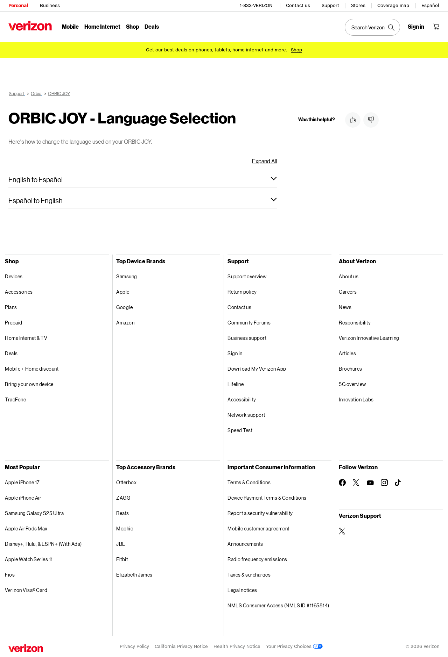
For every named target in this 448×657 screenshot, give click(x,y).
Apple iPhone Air (23, 498)
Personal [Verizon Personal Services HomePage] (18, 5)
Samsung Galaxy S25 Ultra (34, 513)
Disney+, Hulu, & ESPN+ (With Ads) (43, 544)
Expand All (264, 161)
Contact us (298, 5)
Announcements (245, 544)
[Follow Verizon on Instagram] (384, 482)
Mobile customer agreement (258, 528)
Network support (246, 415)
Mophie (124, 528)
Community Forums (249, 323)
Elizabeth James (134, 575)
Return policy (242, 292)
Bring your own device (29, 384)
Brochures (350, 369)
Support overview (246, 276)
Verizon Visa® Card (26, 590)
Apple (123, 292)
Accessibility (241, 399)
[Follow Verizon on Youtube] (370, 482)
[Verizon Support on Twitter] (342, 531)
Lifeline (235, 384)
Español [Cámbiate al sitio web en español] (430, 5)
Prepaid (13, 323)
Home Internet (102, 26)
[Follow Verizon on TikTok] (398, 482)
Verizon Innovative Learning (369, 338)
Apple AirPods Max (26, 528)
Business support (246, 338)
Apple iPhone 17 (22, 482)
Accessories (19, 292)
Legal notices (242, 590)
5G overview (352, 384)
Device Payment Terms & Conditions (267, 498)
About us (348, 276)
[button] (142, 179)
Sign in (235, 353)
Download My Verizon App (256, 369)
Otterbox (126, 482)
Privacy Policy (134, 646)
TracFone (15, 399)
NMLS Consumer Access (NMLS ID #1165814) (278, 605)
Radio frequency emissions (257, 559)
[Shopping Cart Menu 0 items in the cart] (436, 26)
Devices (14, 276)
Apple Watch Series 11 (29, 559)
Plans (11, 307)
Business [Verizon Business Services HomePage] (50, 5)
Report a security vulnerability (260, 513)
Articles (347, 353)
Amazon (125, 323)
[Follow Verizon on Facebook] (342, 482)
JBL (120, 544)
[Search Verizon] (372, 27)
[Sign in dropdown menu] (416, 26)
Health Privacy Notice (237, 646)
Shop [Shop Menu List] (132, 26)
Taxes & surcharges (249, 575)
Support (330, 5)
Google (124, 307)
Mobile (70, 26)
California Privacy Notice (181, 646)
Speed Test (239, 430)
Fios (10, 575)
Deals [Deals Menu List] (152, 26)
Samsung (126, 276)
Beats (122, 513)
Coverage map (393, 5)
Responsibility (355, 323)
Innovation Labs (356, 399)
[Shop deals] (296, 49)
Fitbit (122, 559)
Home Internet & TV (26, 338)
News (345, 307)
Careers (348, 292)
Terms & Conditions (249, 482)
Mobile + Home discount (31, 369)
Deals (11, 353)
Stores (358, 5)
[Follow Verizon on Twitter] (356, 482)
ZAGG (123, 498)
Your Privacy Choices (294, 646)
